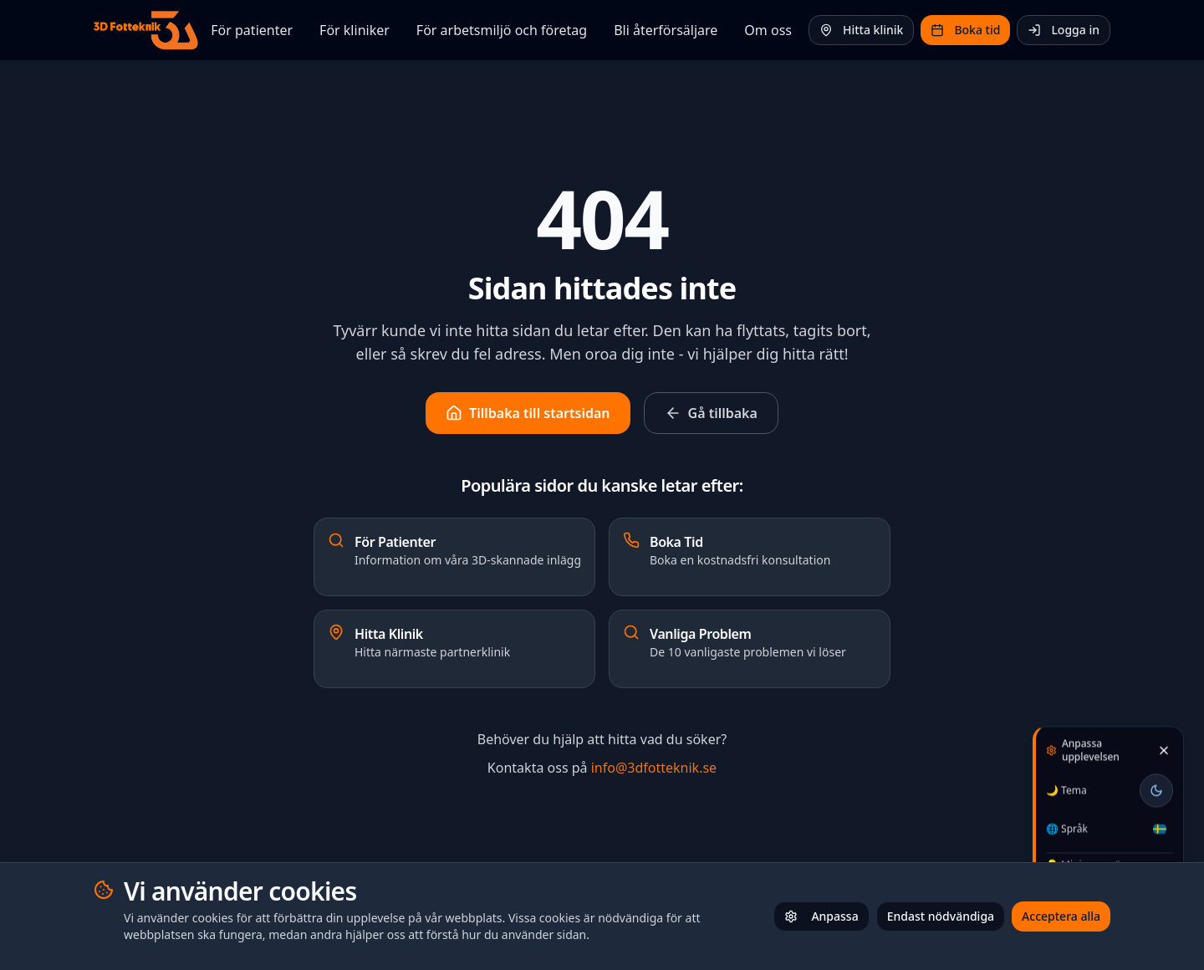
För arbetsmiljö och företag (501, 30)
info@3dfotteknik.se (654, 767)
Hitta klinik (861, 30)
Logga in (1063, 30)
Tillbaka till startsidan (528, 413)
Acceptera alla (1061, 916)
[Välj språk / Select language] (1159, 826)
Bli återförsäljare (665, 30)
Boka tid (965, 30)
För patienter (252, 30)
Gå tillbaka (711, 413)
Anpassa (821, 916)
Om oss (768, 30)
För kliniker (354, 30)
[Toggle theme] (1156, 787)
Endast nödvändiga (940, 916)
